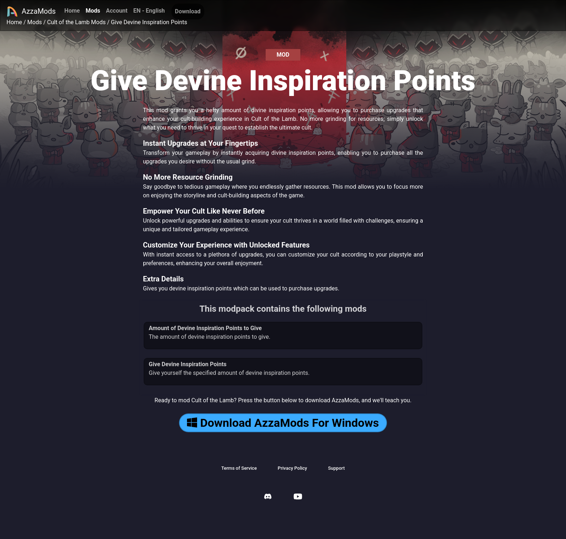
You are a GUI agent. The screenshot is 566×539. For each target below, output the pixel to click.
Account (116, 10)
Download (188, 11)
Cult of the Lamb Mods (76, 22)
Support (336, 468)
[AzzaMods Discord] (268, 497)
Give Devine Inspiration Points (149, 22)
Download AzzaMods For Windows (283, 423)
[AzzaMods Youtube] (297, 497)
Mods (93, 10)
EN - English (149, 10)
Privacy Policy (292, 468)
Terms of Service (239, 468)
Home (72, 10)
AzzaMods (31, 11)
